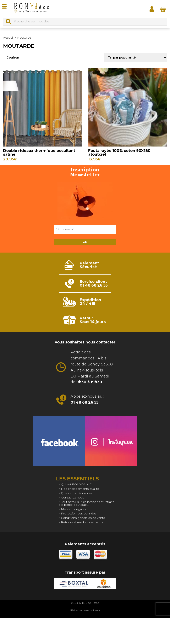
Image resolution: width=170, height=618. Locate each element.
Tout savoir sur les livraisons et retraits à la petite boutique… (86, 503)
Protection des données (78, 513)
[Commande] (135, 57)
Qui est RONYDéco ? (76, 484)
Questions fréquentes (76, 493)
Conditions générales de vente (83, 517)
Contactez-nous (72, 497)
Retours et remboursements (82, 522)
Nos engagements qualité (80, 488)
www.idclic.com (91, 610)
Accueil (8, 37)
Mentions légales (73, 509)
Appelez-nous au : (87, 399)
